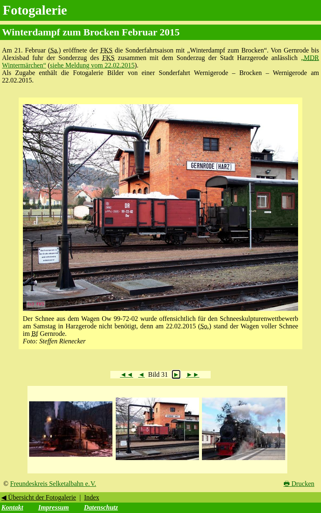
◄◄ (126, 374)
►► (192, 374)
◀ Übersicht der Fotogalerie (38, 497)
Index (91, 497)
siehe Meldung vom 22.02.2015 (92, 65)
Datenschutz (101, 507)
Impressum (53, 507)
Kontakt (12, 507)
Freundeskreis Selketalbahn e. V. (53, 483)
